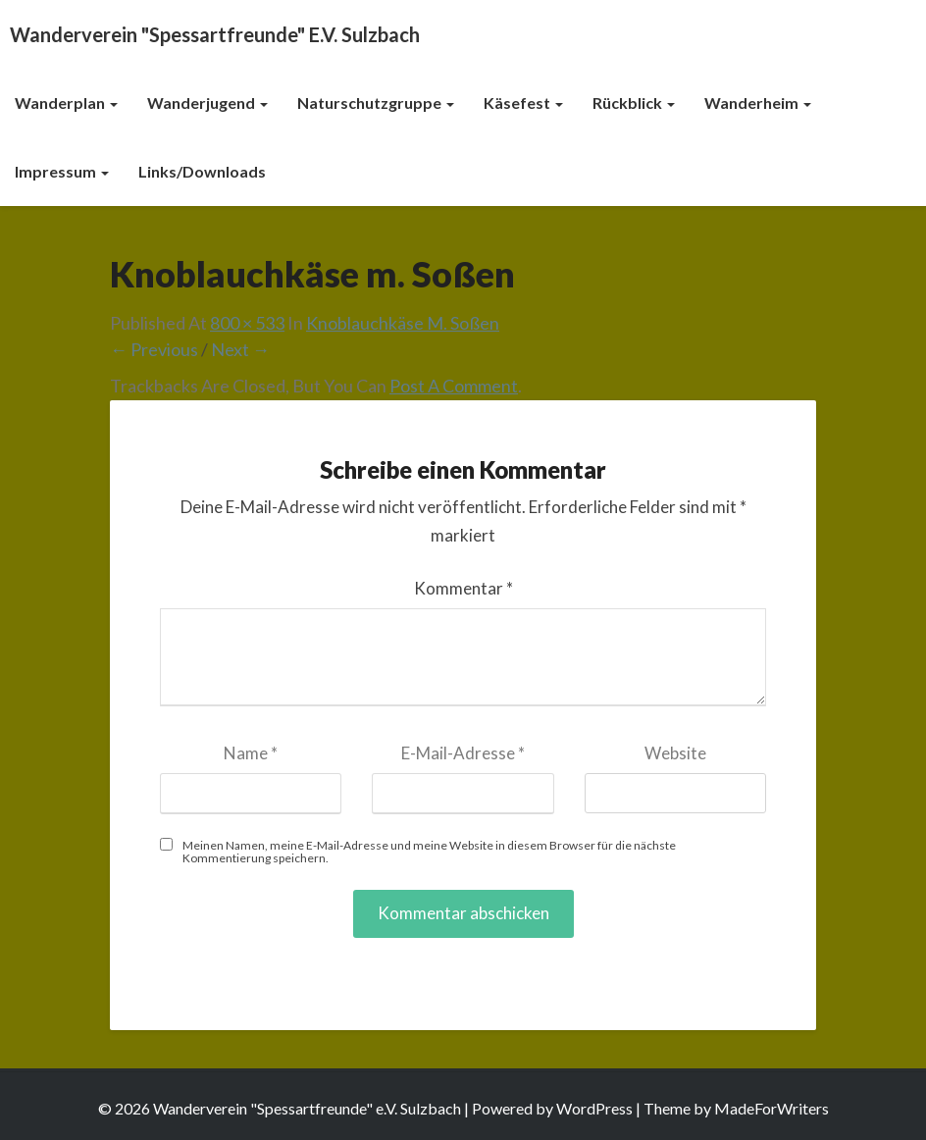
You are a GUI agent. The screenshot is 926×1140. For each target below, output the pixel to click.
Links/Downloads (202, 171)
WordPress (594, 1108)
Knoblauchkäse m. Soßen (402, 323)
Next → (240, 349)
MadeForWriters (771, 1108)
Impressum (62, 171)
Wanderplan (66, 102)
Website (675, 753)
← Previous (154, 349)
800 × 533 (247, 323)
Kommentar (463, 588)
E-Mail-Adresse (463, 753)
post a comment (453, 385)
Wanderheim (757, 102)
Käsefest (523, 102)
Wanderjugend (207, 102)
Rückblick (633, 102)
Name (251, 753)
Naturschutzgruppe (375, 102)
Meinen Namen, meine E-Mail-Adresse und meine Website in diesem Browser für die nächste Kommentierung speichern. (429, 851)
